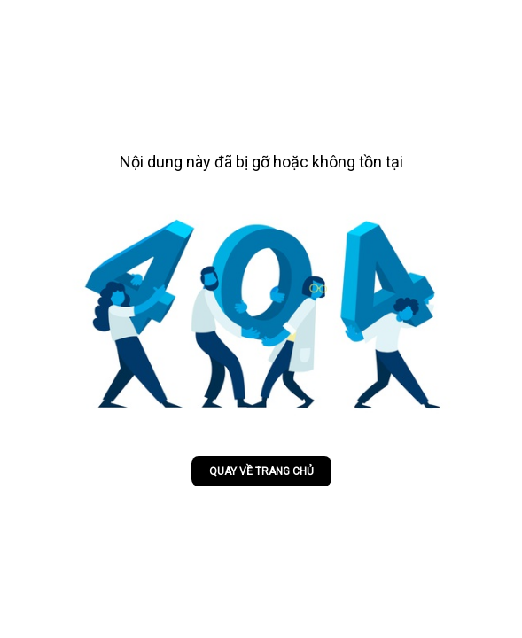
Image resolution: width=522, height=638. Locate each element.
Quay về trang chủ (261, 471)
